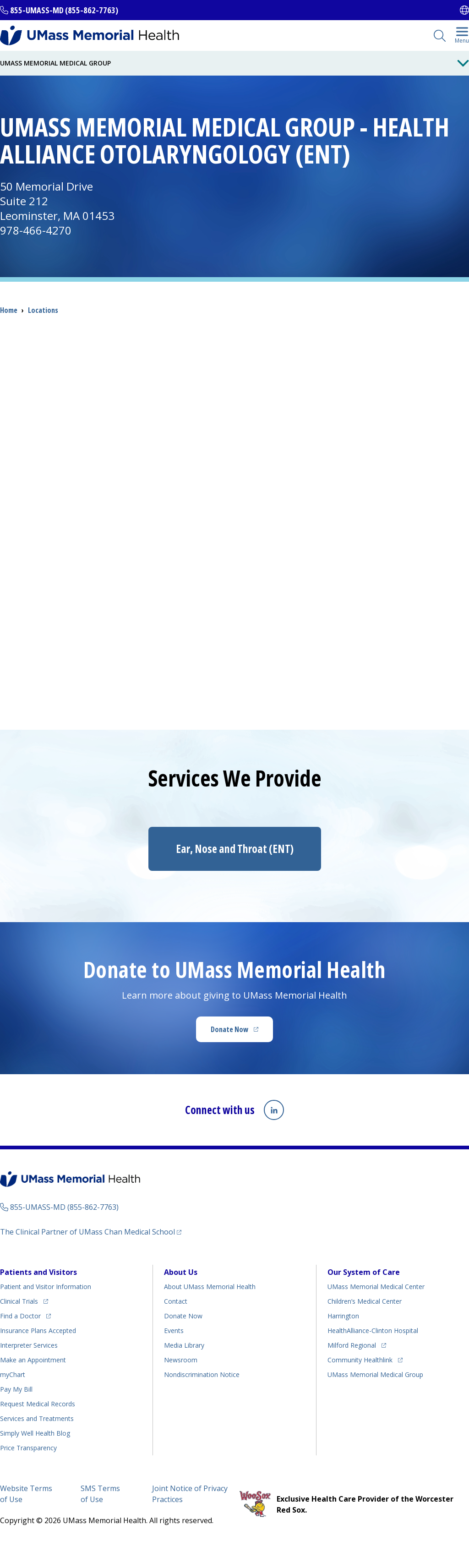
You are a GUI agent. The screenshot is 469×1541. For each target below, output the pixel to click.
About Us (180, 1272)
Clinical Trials (19, 1301)
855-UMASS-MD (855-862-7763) (64, 10)
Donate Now (229, 1029)
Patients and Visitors (38, 1272)
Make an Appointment (33, 1359)
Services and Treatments (37, 1418)
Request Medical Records (37, 1403)
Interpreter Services (29, 1345)
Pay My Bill (16, 1389)
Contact (175, 1301)
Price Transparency (28, 1447)
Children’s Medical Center (364, 1301)
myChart (12, 1374)
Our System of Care (363, 1272)
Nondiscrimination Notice (202, 1374)
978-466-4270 (35, 230)
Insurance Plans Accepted (38, 1330)
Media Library (184, 1345)
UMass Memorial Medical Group (375, 1374)
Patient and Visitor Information (45, 1286)
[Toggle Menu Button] (463, 63)
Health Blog (35, 1433)
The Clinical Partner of (87, 1232)
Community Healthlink (360, 1359)
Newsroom (180, 1359)
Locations (43, 310)
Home (8, 310)
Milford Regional (351, 1345)
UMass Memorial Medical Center (376, 1286)
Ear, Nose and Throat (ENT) (235, 848)
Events (174, 1330)
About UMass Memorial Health (210, 1286)
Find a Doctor (20, 1315)
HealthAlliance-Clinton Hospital (372, 1330)
